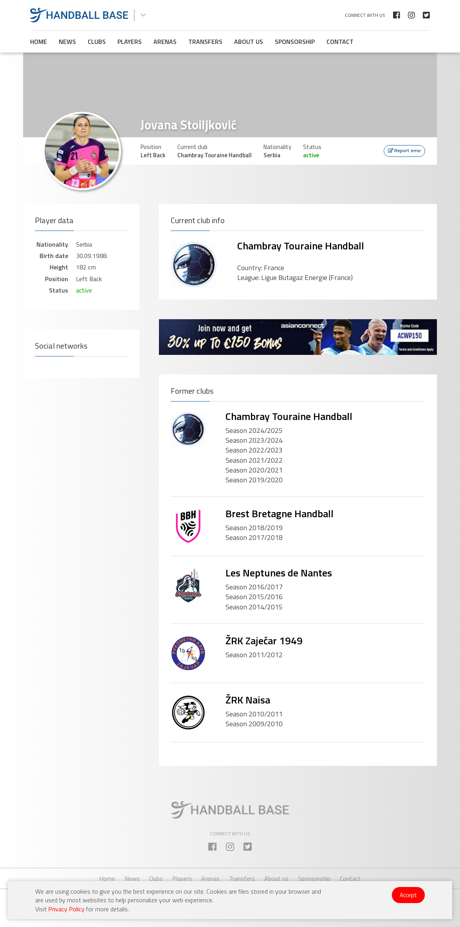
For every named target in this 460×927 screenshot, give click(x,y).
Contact (340, 41)
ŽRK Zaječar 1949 (264, 640)
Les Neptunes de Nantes (278, 572)
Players (129, 41)
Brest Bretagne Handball (279, 513)
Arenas (165, 41)
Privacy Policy (66, 909)
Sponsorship (295, 41)
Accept (408, 895)
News (67, 41)
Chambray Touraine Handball (300, 245)
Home (38, 41)
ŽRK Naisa (247, 699)
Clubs (97, 41)
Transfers (205, 41)
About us (248, 41)
